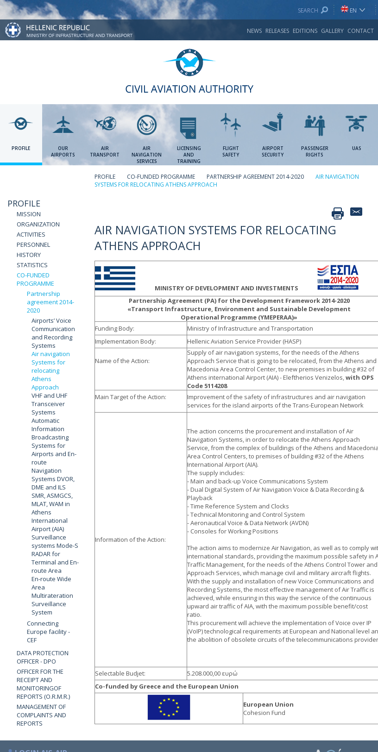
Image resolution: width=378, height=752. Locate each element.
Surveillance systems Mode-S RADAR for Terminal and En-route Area (55, 554)
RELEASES (277, 31)
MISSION (29, 214)
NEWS (254, 31)
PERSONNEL (33, 244)
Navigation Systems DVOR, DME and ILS (53, 478)
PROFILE (23, 203)
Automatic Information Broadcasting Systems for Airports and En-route (54, 441)
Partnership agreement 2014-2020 (50, 301)
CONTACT (360, 31)
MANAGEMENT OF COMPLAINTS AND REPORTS (41, 714)
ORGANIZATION (38, 224)
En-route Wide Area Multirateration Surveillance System (52, 595)
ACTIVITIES (31, 234)
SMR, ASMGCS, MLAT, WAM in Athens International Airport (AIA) (52, 512)
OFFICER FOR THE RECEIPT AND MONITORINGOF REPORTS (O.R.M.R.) (43, 684)
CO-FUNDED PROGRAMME (35, 279)
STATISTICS (32, 265)
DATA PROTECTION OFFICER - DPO (43, 657)
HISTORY (29, 255)
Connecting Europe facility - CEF (48, 631)
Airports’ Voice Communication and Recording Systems (53, 333)
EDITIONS (305, 31)
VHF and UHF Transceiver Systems (49, 403)
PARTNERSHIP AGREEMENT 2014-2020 (255, 177)
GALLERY (332, 31)
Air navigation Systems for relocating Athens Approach (51, 370)
